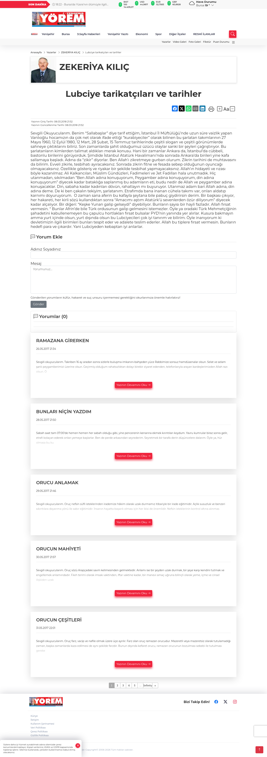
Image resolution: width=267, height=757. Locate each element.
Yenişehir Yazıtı (118, 34)
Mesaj (36, 263)
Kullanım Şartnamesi (42, 724)
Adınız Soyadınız (46, 249)
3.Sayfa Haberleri (88, 34)
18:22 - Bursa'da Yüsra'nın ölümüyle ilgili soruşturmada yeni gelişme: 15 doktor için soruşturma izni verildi (79, 4)
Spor (158, 34)
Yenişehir (48, 34)
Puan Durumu (221, 41)
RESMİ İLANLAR (204, 34)
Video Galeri (179, 41)
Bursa (66, 34)
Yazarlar (166, 41)
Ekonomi (142, 34)
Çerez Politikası (39, 731)
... (140, 685)
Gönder (38, 304)
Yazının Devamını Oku (133, 385)
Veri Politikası (38, 727)
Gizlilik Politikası (40, 735)
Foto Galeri (195, 41)
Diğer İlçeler (177, 34)
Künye (34, 716)
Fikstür (207, 41)
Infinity (147, 685)
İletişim (35, 720)
